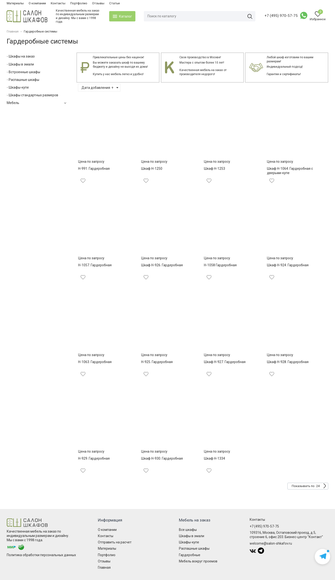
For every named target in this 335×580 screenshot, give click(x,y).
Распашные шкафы (194, 548)
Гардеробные (189, 555)
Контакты (58, 3)
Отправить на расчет (115, 542)
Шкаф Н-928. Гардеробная (288, 362)
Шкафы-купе (189, 542)
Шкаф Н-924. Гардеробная (288, 265)
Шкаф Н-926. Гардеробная (162, 265)
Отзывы (98, 3)
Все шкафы (188, 530)
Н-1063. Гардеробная (95, 362)
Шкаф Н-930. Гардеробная (162, 458)
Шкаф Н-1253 (214, 168)
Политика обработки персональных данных (41, 555)
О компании (37, 3)
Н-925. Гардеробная (157, 362)
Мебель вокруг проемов (198, 561)
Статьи (114, 3)
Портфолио (78, 3)
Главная (104, 567)
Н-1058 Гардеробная (220, 265)
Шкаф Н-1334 (214, 458)
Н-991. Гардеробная (94, 168)
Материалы (15, 3)
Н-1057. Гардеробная (95, 265)
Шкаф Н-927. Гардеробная (225, 362)
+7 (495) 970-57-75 (280, 15)
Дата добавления (98, 88)
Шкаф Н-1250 (151, 168)
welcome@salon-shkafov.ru (271, 543)
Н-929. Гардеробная (94, 458)
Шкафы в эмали (191, 536)
